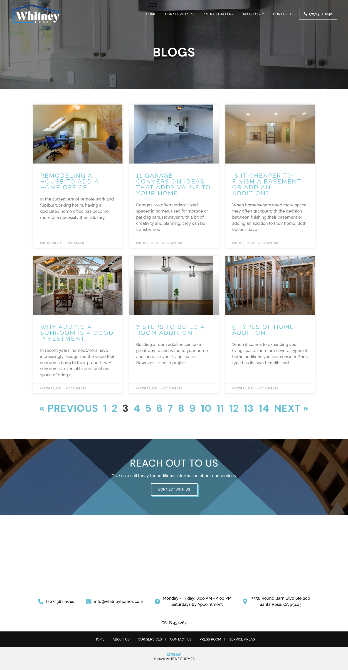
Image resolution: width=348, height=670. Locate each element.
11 (220, 408)
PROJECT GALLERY (218, 14)
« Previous (68, 408)
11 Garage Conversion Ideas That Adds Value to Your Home (173, 184)
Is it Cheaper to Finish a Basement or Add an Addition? (266, 184)
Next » (291, 408)
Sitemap (174, 655)
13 (249, 408)
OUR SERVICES (179, 13)
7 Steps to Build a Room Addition (170, 329)
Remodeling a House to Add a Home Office (69, 181)
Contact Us (283, 14)
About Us (253, 13)
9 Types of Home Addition (263, 329)
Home (151, 14)
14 (264, 408)
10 (206, 408)
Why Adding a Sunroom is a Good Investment (77, 332)
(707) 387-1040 (318, 14)
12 (234, 408)
